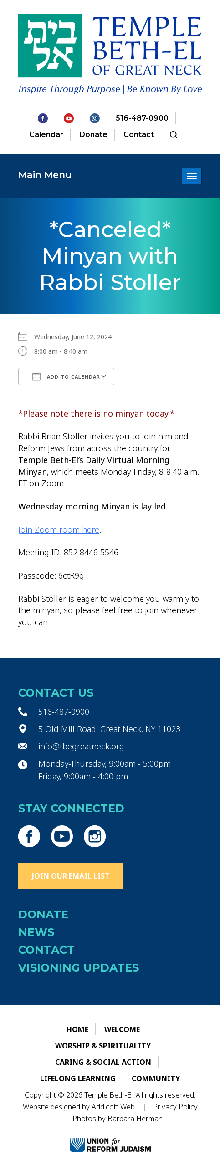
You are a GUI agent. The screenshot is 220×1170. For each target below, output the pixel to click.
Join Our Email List (71, 876)
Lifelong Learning (78, 1078)
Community (156, 1078)
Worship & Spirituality (103, 1046)
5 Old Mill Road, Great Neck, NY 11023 (109, 728)
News (36, 932)
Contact (138, 134)
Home (77, 1029)
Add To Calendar (66, 376)
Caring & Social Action (103, 1062)
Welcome (122, 1029)
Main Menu (45, 174)
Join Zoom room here (58, 529)
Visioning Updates (78, 967)
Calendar (46, 134)
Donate (93, 134)
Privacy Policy (175, 1107)
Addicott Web (113, 1107)
